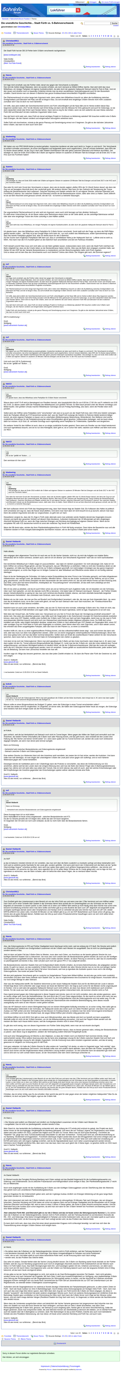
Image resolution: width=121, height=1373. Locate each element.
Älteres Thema (26, 1339)
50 (66, 33)
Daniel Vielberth (13, 541)
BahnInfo (79, 1369)
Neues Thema (39, 33)
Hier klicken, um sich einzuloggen (16, 1357)
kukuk (9, 684)
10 (108, 36)
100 (69, 33)
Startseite (5, 19)
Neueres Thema (10, 1339)
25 (63, 33)
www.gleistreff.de (11, 662)
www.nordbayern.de (12, 55)
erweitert (116, 25)
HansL (9, 75)
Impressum (45, 1366)
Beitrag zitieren (110, 67)
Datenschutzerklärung (60, 1366)
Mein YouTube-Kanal (12, 63)
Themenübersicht (22, 33)
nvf (7, 264)
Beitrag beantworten (93, 67)
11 (111, 36)
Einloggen (93, 2)
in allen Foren (77, 33)
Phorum (49, 1369)
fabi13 (9, 384)
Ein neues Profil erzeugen (111, 2)
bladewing (10, 136)
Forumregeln (75, 1366)
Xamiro (9, 167)
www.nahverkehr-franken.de (15, 325)
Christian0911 (24, 27)
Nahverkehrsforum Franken (20, 19)
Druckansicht (61, 1343)
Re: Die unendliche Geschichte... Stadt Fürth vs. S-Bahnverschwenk (27, 78)
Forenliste (7, 33)
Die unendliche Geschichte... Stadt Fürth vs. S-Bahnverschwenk (25, 43)
